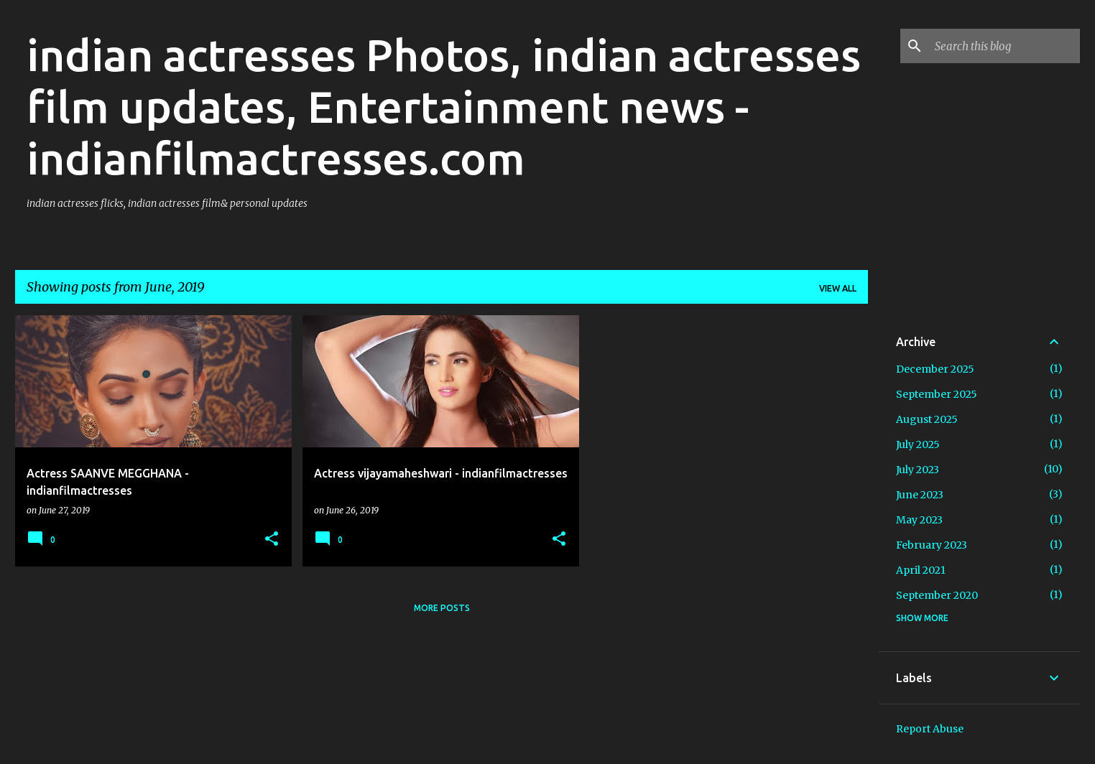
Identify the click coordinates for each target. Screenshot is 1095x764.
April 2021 (921, 570)
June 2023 (919, 494)
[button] (271, 539)
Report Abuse (930, 728)
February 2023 (931, 545)
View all (837, 288)
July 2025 (918, 444)
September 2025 (936, 394)
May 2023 (919, 519)
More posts (442, 607)
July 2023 (917, 469)
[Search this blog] (1004, 46)
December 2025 (935, 369)
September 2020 (937, 595)
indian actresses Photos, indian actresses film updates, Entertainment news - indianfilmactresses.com (444, 106)
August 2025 (927, 419)
